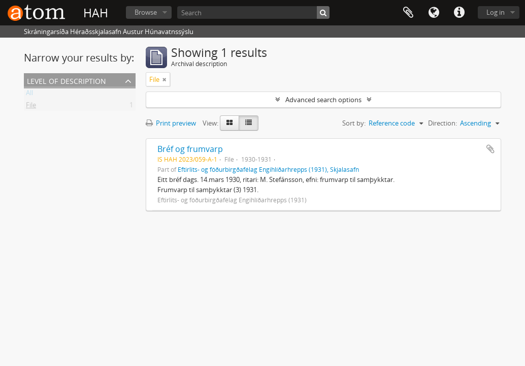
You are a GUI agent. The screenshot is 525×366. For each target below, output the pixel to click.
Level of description (66, 80)
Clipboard (408, 12)
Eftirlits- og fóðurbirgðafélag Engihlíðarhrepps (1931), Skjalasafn (268, 169)
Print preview (171, 123)
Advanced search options (323, 99)
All (29, 94)
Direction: (442, 123)
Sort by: (354, 123)
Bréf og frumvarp (190, 149)
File (31, 106)
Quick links (459, 12)
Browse (146, 12)
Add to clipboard (490, 149)
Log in (495, 12)
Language (433, 12)
